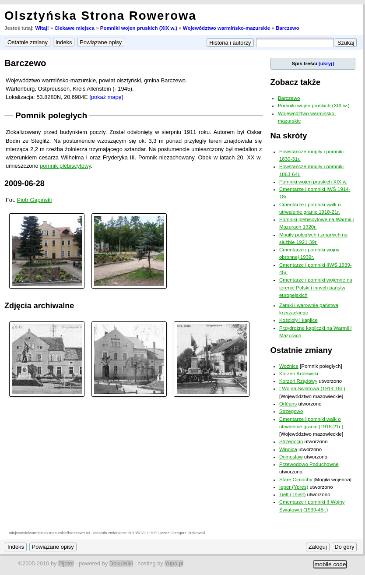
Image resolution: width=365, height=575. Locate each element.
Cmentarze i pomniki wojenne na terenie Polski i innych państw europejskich (315, 287)
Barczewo (287, 28)
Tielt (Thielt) (292, 494)
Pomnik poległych (51, 115)
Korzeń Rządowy (298, 381)
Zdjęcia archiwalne (39, 305)
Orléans (288, 403)
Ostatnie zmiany (301, 350)
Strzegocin (291, 441)
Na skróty (288, 135)
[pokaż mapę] (106, 97)
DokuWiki (121, 563)
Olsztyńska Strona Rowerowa (100, 15)
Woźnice (288, 366)
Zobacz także (295, 82)
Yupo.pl (174, 563)
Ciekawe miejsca (74, 28)
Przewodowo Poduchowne (309, 464)
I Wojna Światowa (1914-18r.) (312, 388)
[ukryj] (326, 63)
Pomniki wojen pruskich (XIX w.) (138, 28)
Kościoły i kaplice (298, 320)
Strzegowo (291, 411)
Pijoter (66, 563)
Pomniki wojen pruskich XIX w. (313, 181)
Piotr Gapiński (34, 200)
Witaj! (42, 28)
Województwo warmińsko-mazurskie (226, 28)
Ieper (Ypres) (293, 487)
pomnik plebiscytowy (65, 165)
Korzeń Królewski (298, 373)
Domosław (291, 456)
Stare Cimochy (295, 479)
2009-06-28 (24, 183)
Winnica (288, 449)
